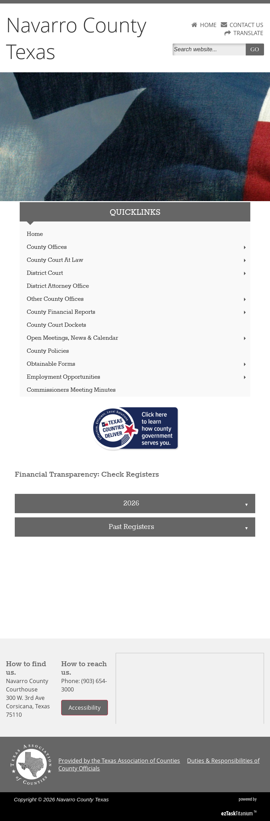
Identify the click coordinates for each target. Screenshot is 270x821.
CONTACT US (246, 25)
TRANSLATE (248, 33)
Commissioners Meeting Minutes (71, 390)
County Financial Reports (137, 312)
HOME (208, 25)
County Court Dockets (56, 325)
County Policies (48, 351)
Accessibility (85, 707)
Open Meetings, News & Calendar (137, 338)
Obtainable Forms (137, 364)
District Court (137, 273)
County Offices (137, 247)
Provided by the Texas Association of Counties (119, 760)
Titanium (237, 813)
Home (35, 234)
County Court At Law (137, 260)
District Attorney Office (58, 286)
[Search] (211, 49)
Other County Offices (137, 299)
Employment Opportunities (137, 377)
